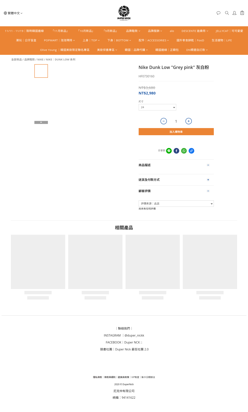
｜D (123, 342)
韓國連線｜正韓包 (167, 50)
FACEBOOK (113, 342)
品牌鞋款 (133, 31)
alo (172, 31)
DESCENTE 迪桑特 (195, 31)
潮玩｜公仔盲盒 (26, 40)
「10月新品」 (86, 31)
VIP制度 (135, 377)
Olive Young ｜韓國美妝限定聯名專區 (64, 50)
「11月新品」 (60, 31)
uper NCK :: (134, 342)
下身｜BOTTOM (119, 40)
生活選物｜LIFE (222, 40)
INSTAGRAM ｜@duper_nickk (124, 335)
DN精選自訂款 (197, 50)
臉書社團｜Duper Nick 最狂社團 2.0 (124, 349)
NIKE (40, 59)
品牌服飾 (155, 31)
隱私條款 (97, 377)
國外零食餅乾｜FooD (190, 40)
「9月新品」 (110, 31)
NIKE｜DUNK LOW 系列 (60, 59)
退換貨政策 (123, 377)
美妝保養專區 (107, 50)
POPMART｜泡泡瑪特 (59, 40)
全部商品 (16, 59)
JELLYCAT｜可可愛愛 (229, 31)
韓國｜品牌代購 (136, 50)
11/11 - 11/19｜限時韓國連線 (24, 31)
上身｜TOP (91, 40)
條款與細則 (110, 377)
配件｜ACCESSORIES (154, 40)
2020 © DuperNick (124, 384)
